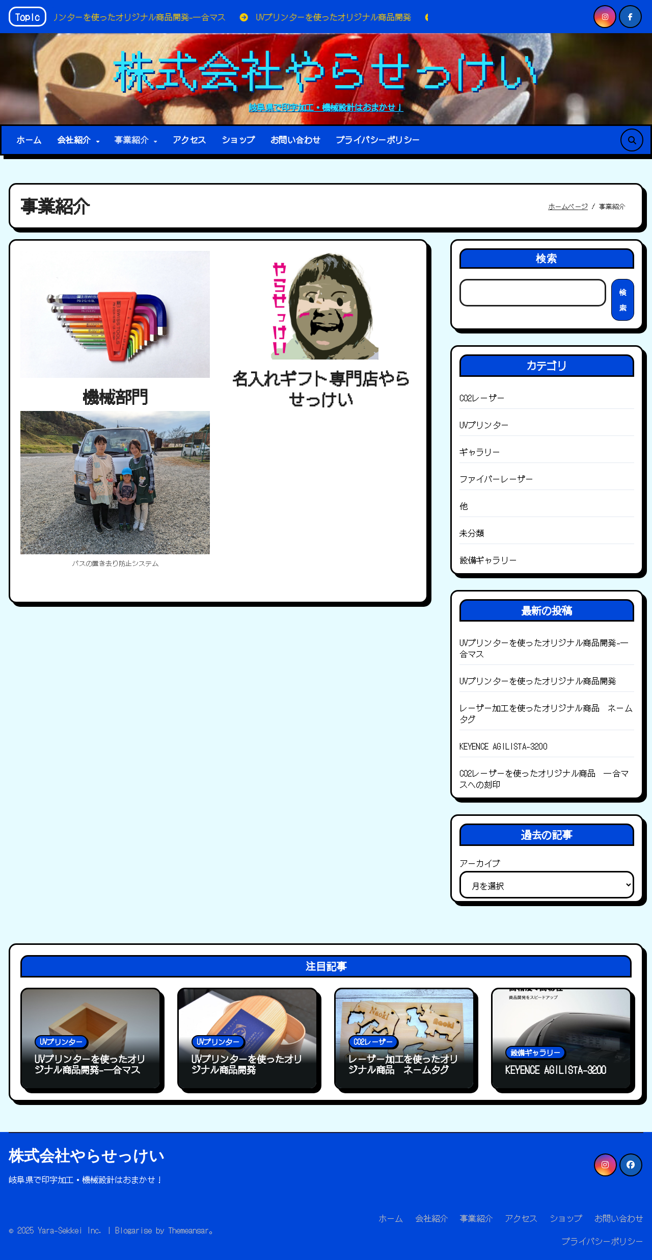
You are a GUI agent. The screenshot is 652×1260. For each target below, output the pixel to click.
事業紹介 (134, 140)
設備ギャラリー (488, 560)
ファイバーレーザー (496, 479)
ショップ (238, 140)
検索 (546, 258)
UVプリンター (484, 425)
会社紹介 (76, 140)
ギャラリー (480, 452)
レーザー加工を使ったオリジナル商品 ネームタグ (546, 713)
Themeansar (188, 1230)
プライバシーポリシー (378, 140)
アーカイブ (479, 863)
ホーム (29, 140)
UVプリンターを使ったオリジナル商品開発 (537, 681)
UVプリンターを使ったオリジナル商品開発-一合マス (544, 648)
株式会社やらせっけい (326, 68)
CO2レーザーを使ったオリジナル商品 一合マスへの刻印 (544, 778)
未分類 (471, 533)
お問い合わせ (295, 140)
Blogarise (133, 1230)
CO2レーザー (482, 398)
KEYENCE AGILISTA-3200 (503, 746)
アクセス (189, 140)
